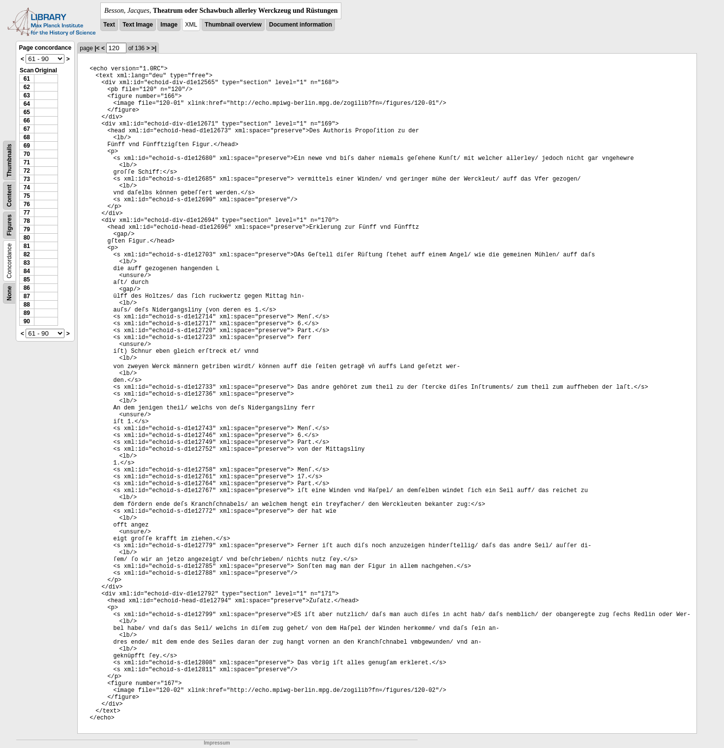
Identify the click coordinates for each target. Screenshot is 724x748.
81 (27, 246)
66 (27, 120)
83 (27, 262)
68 (27, 137)
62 (27, 87)
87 (27, 296)
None (9, 293)
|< (96, 48)
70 (27, 154)
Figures (9, 225)
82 (27, 254)
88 (27, 304)
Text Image (137, 24)
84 (27, 271)
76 (27, 204)
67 (27, 128)
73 (27, 179)
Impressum (217, 743)
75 (27, 195)
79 (27, 229)
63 (27, 95)
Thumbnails (9, 160)
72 (27, 170)
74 (27, 187)
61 (27, 78)
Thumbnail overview (233, 24)
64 (27, 103)
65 (27, 112)
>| (153, 48)
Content (9, 196)
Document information (300, 24)
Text (109, 24)
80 (27, 237)
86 (27, 287)
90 (27, 321)
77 (27, 212)
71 (27, 162)
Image (169, 24)
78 (27, 221)
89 (27, 313)
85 (27, 279)
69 (27, 145)
